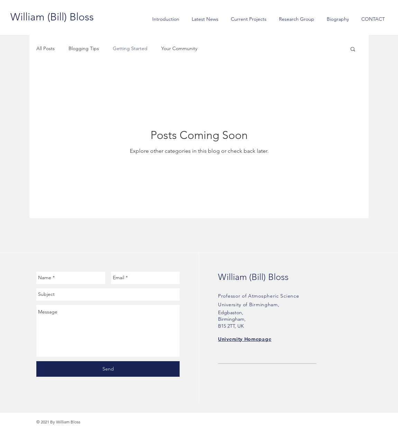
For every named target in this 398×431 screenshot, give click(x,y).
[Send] (108, 369)
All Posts (45, 48)
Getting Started (130, 48)
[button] (353, 49)
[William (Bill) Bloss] (52, 17)
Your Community (179, 48)
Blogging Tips (84, 48)
